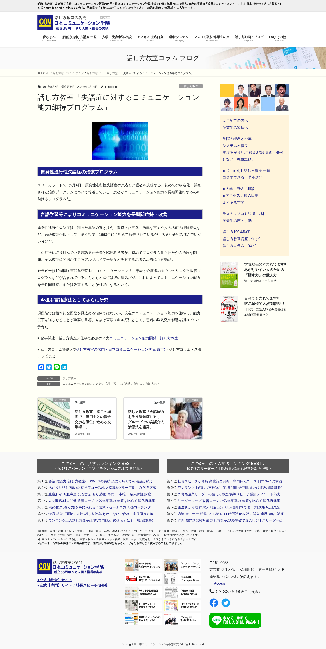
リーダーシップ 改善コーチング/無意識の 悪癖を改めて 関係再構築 (229, 501)
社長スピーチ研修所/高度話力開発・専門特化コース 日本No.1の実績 (230, 481)
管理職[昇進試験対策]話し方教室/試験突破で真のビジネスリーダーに (230, 520)
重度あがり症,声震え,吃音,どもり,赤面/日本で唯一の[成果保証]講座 (229, 507)
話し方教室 (192, 86)
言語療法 (125, 383)
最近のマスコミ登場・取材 (244, 214)
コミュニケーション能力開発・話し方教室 (143, 338)
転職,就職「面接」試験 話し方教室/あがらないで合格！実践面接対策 (100, 514)
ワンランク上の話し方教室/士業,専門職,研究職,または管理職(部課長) (100, 520)
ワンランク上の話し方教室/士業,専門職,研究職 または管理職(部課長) (230, 487)
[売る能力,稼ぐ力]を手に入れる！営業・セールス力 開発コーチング (99, 507)
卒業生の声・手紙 (237, 221)
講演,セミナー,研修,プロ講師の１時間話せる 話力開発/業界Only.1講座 (231, 514)
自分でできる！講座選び (242, 177)
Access (220, 583)
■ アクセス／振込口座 (240, 195)
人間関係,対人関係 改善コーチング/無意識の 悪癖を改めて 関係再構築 (101, 501)
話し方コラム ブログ (239, 246)
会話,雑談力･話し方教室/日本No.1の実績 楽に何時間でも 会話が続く (100, 481)
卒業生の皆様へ (235, 127)
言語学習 (110, 383)
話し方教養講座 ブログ (241, 239)
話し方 (138, 383)
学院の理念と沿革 (237, 139)
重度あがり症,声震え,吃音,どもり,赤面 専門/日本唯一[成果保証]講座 (99, 494)
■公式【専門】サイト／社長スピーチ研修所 (72, 585)
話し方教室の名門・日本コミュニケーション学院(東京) (120, 349)
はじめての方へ (235, 120)
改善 (99, 383)
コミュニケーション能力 (78, 383)
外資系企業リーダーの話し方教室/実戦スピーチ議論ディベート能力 (229, 494)
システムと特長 (235, 146)
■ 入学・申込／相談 (239, 189)
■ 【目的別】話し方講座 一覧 (246, 171)
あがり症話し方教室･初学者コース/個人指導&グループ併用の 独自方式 (102, 487)
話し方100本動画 (236, 232)
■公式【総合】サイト (54, 580)
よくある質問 (233, 202)
